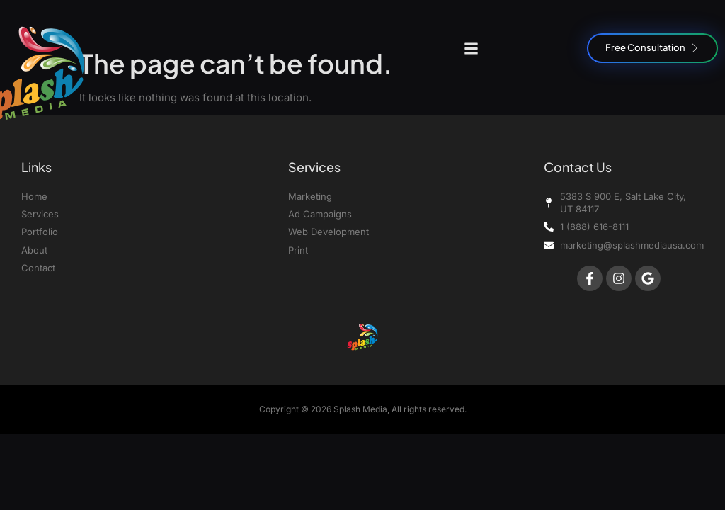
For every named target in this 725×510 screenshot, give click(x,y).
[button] (471, 48)
